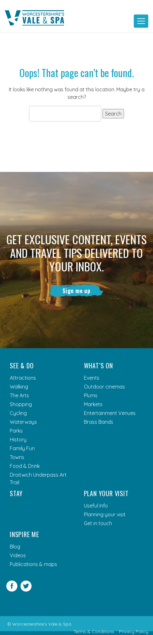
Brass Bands (98, 422)
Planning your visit (105, 515)
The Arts (19, 396)
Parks (16, 431)
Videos (18, 556)
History (18, 440)
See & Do (21, 366)
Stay (16, 493)
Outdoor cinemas (104, 387)
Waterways (23, 422)
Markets (93, 404)
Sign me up (76, 290)
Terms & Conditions (94, 631)
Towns (17, 457)
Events (91, 378)
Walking (19, 387)
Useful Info (96, 506)
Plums (90, 396)
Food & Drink (25, 466)
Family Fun (22, 448)
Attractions (23, 378)
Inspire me (24, 534)
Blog (15, 547)
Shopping (21, 404)
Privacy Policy (133, 631)
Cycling (18, 413)
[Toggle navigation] (141, 21)
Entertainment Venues (110, 413)
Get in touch (98, 523)
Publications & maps (33, 564)
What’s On (98, 366)
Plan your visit (106, 493)
